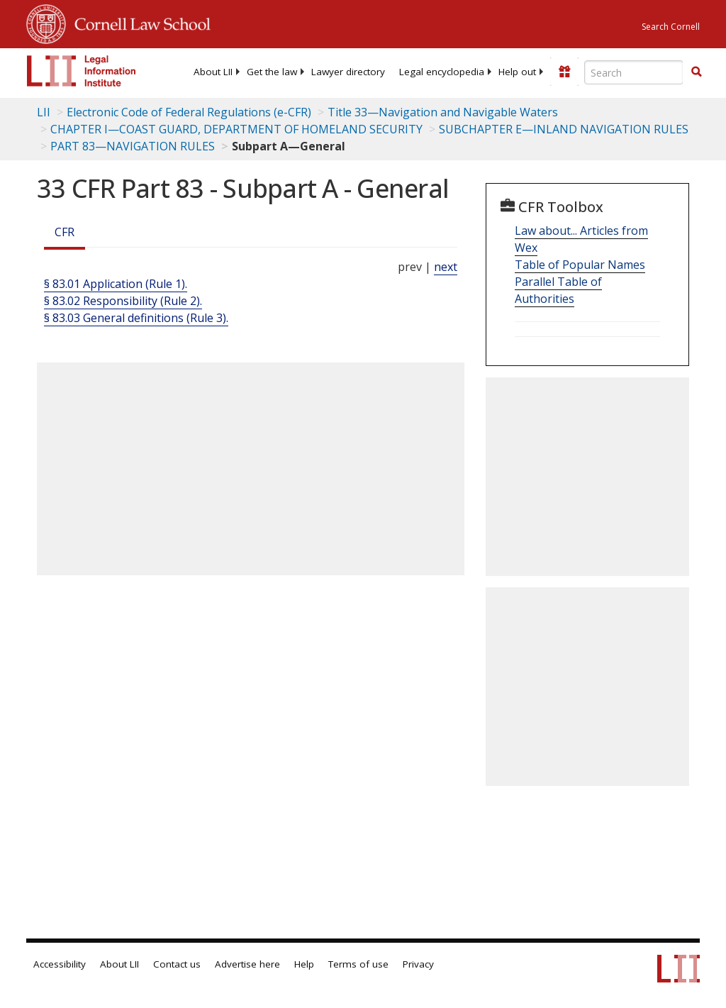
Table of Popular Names (580, 264)
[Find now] (696, 72)
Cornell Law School (138, 22)
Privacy (418, 964)
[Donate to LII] (564, 71)
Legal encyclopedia (441, 71)
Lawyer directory (348, 71)
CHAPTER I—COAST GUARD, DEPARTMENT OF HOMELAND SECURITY (236, 129)
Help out (517, 71)
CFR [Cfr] (64, 232)
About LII (213, 71)
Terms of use (358, 964)
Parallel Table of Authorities (558, 290)
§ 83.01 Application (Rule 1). (115, 284)
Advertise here (247, 964)
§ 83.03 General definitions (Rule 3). (136, 318)
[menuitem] (213, 72)
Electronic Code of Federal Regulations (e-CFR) (189, 112)
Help (304, 964)
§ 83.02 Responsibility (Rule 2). (123, 301)
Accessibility (59, 964)
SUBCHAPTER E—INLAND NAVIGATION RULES (563, 129)
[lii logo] (81, 71)
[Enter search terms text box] (633, 72)
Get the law (272, 71)
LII (43, 112)
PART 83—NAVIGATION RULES (132, 146)
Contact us (177, 964)
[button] (696, 72)
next (445, 267)
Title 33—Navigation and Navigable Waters (443, 112)
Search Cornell (671, 27)
